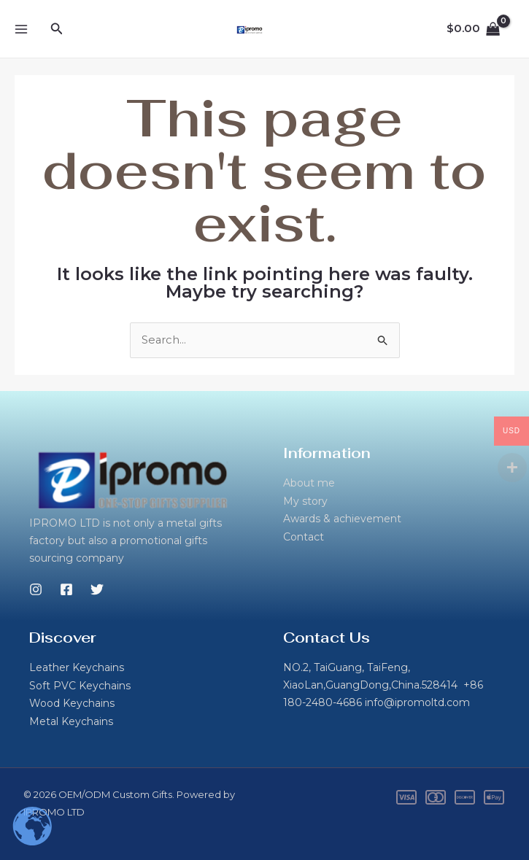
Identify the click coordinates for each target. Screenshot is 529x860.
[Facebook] (66, 590)
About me (309, 483)
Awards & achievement (342, 518)
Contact (303, 536)
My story (305, 501)
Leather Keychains (76, 668)
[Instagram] (35, 590)
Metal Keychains (71, 720)
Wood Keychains (72, 703)
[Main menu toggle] (21, 29)
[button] (56, 29)
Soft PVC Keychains (80, 685)
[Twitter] (97, 590)
